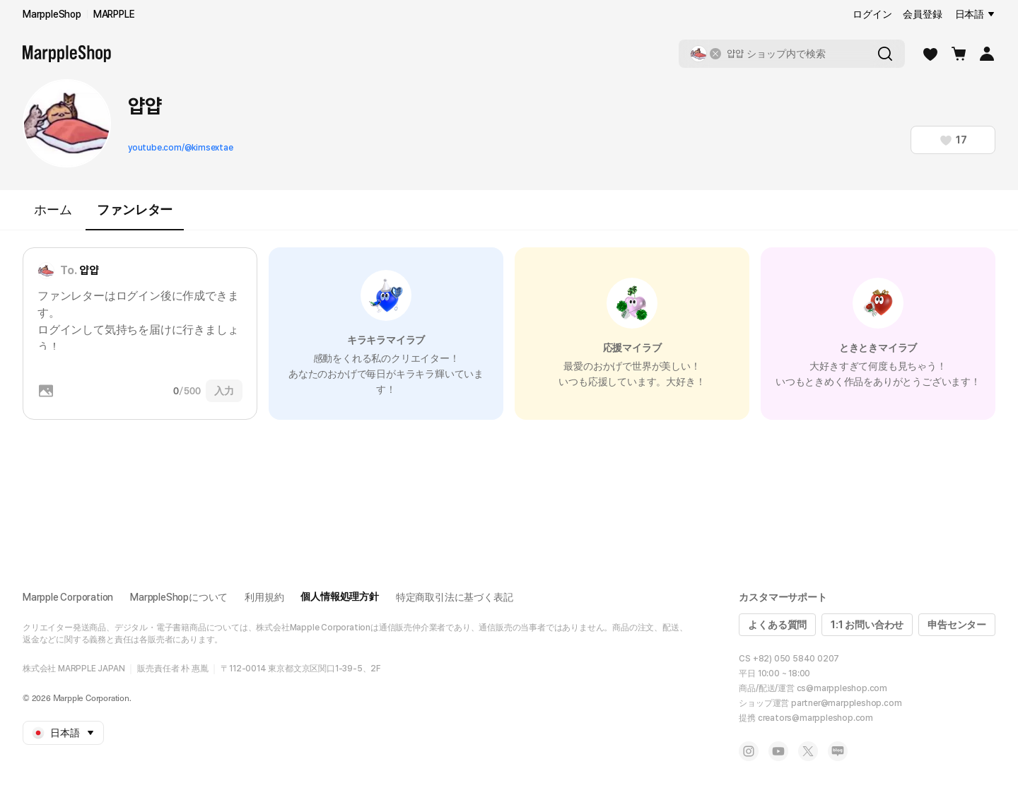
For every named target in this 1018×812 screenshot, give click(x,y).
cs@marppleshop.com (842, 688)
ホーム (52, 209)
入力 (224, 390)
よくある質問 (777, 624)
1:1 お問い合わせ (867, 624)
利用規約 (264, 597)
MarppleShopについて (179, 597)
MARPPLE (114, 14)
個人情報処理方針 (339, 596)
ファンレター (135, 216)
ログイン (872, 14)
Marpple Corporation (68, 597)
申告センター (957, 624)
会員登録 (922, 14)
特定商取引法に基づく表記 (454, 597)
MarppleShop (52, 14)
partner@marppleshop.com (846, 703)
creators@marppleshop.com (815, 718)
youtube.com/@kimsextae (180, 148)
